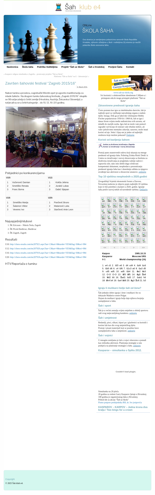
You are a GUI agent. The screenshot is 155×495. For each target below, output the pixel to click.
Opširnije (130, 135)
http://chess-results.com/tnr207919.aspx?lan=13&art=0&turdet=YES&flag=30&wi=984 (48, 253)
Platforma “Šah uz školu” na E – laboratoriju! (71, 76)
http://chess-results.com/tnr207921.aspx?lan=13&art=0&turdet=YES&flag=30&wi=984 (48, 244)
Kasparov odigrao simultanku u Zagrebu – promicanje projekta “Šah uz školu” (34, 74)
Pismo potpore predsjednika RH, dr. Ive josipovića (120, 402)
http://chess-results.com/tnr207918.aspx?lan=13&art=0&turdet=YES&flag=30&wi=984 (48, 257)
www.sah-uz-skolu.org (123, 92)
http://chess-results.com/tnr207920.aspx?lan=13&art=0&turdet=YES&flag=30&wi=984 (48, 248)
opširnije (142, 172)
